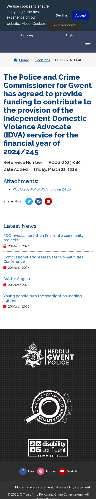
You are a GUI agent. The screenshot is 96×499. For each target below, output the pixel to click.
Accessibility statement (73, 487)
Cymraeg (27, 34)
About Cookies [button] (34, 23)
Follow (46, 471)
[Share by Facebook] (38, 201)
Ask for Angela (16, 278)
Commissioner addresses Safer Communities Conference (43, 259)
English (70, 34)
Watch (67, 471)
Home (21, 59)
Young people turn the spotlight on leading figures (42, 297)
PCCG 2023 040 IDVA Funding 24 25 (42, 188)
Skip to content (64, 24)
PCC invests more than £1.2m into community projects (43, 237)
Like (26, 471)
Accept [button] (80, 15)
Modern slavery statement (34, 487)
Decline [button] (61, 15)
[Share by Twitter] (29, 201)
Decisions (42, 59)
